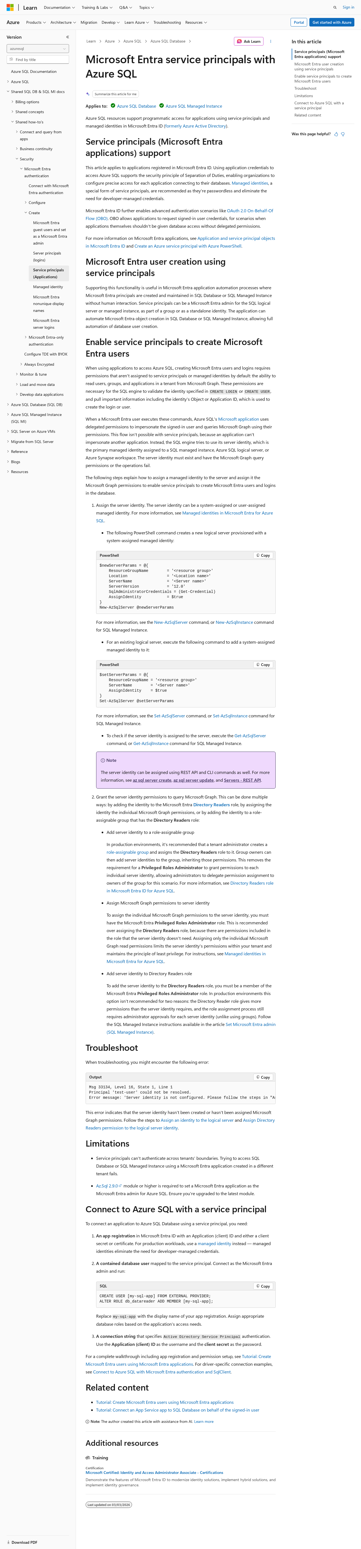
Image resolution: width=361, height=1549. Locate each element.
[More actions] (270, 41)
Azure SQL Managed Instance (194, 106)
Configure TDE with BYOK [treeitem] (45, 354)
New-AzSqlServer (171, 622)
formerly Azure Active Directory (195, 126)
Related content (307, 115)
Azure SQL (132, 41)
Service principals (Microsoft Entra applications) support (319, 54)
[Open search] (335, 7)
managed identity (214, 1243)
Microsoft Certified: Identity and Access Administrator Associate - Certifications (154, 1472)
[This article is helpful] (336, 134)
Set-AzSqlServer (169, 715)
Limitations (303, 95)
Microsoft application (238, 419)
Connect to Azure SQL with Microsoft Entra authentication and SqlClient (162, 1372)
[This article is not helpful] (342, 134)
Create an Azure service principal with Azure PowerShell (188, 246)
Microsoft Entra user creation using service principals (319, 66)
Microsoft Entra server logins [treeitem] (46, 324)
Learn (91, 41)
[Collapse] (67, 37)
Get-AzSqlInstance (150, 743)
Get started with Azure (332, 22)
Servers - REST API (242, 780)
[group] (181, 1092)
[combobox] (38, 48)
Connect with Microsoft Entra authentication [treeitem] (49, 189)
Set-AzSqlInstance (230, 715)
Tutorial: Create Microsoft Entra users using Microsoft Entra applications (165, 1402)
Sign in (348, 7)
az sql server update (193, 780)
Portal (299, 22)
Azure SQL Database (168, 41)
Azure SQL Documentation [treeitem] (34, 71)
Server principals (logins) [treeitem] (47, 256)
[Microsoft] (10, 7)
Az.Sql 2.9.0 (107, 1186)
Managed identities (250, 183)
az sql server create (152, 780)
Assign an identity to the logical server (197, 1120)
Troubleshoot (305, 88)
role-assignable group (128, 852)
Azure (110, 41)
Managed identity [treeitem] (48, 286)
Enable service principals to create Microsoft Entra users (323, 78)
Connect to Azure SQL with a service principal (319, 105)
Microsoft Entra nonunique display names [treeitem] (48, 303)
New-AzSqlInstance (234, 622)
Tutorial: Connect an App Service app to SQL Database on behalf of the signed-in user (177, 1410)
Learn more (204, 1421)
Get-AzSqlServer (250, 735)
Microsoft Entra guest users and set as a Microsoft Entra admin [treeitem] (50, 233)
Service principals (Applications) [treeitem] (48, 273)
